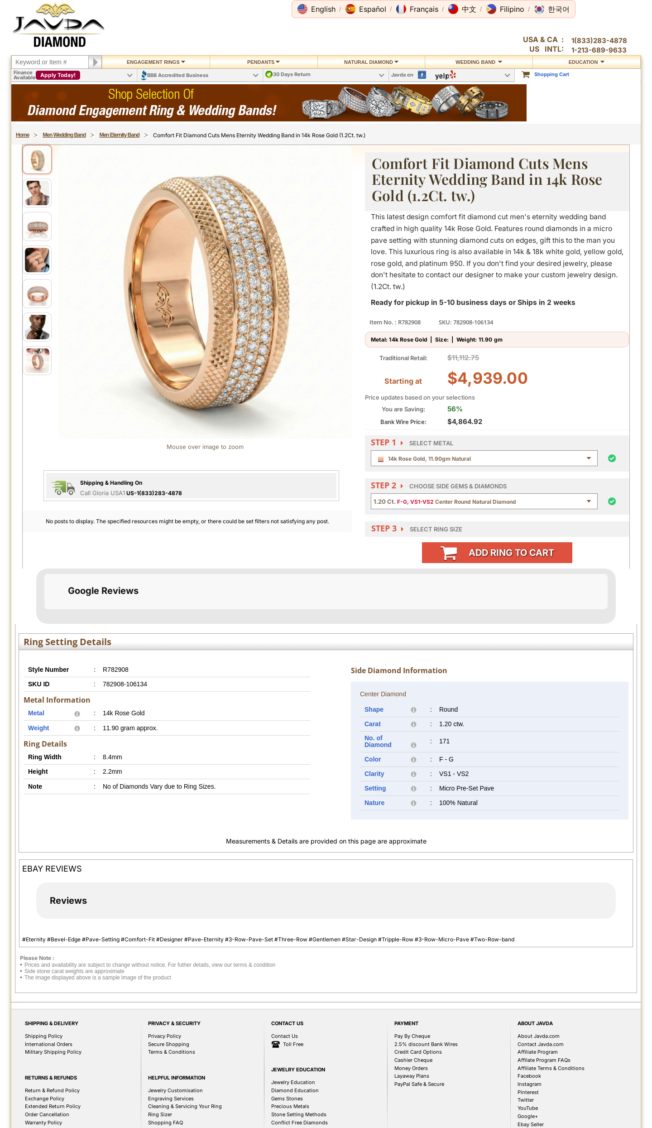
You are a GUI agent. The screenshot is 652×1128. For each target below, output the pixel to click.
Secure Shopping (168, 1089)
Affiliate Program (538, 1097)
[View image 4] (37, 260)
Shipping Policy (43, 1081)
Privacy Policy (164, 1081)
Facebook (529, 1121)
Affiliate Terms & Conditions (551, 1113)
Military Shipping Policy (53, 1097)
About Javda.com (539, 1081)
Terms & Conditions (171, 1097)
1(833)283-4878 (599, 40)
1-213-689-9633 (599, 50)
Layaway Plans (411, 1121)
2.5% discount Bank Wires (426, 1089)
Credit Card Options (418, 1097)
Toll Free (287, 1090)
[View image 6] (37, 327)
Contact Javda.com (541, 1089)
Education (587, 62)
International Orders (48, 1089)
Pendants (263, 62)
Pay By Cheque (412, 1081)
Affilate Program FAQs (544, 1105)
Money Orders (411, 1113)
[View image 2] (37, 192)
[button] (316, 9)
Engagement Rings (156, 62)
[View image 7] (37, 360)
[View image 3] (37, 226)
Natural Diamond (371, 62)
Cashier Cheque (413, 1105)
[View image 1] (37, 159)
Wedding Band (478, 62)
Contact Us (284, 1081)
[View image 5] (37, 293)
